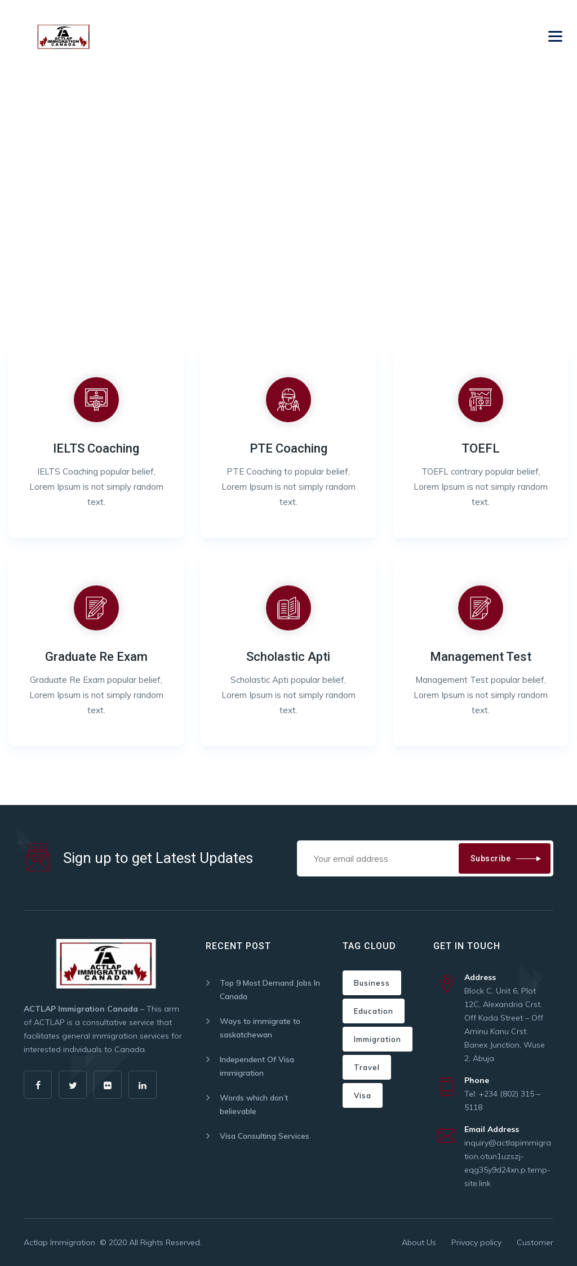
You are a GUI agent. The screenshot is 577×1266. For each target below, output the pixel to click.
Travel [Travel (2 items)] (367, 1067)
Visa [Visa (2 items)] (362, 1095)
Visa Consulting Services (264, 1136)
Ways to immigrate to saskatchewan (260, 1028)
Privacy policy (476, 1242)
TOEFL (480, 448)
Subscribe (491, 858)
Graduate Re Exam (96, 657)
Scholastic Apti (288, 657)
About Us (419, 1242)
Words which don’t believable (254, 1104)
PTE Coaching (288, 448)
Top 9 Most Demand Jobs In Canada (270, 989)
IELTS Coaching (96, 448)
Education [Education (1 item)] (373, 1011)
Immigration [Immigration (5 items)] (377, 1039)
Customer (535, 1242)
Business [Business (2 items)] (372, 982)
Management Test (480, 657)
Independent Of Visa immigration (257, 1066)
